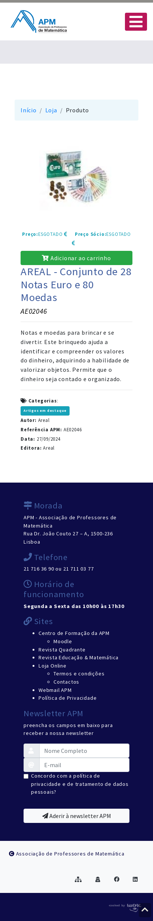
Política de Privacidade (68, 697)
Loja (51, 110)
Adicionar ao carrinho (76, 258)
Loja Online (53, 665)
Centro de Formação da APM (74, 633)
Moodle (62, 641)
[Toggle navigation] (136, 22)
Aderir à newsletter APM (76, 816)
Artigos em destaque (45, 410)
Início (29, 110)
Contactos (66, 681)
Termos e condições (78, 673)
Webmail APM (55, 690)
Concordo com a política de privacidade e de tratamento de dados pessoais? (80, 783)
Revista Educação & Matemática (79, 657)
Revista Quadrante (62, 649)
